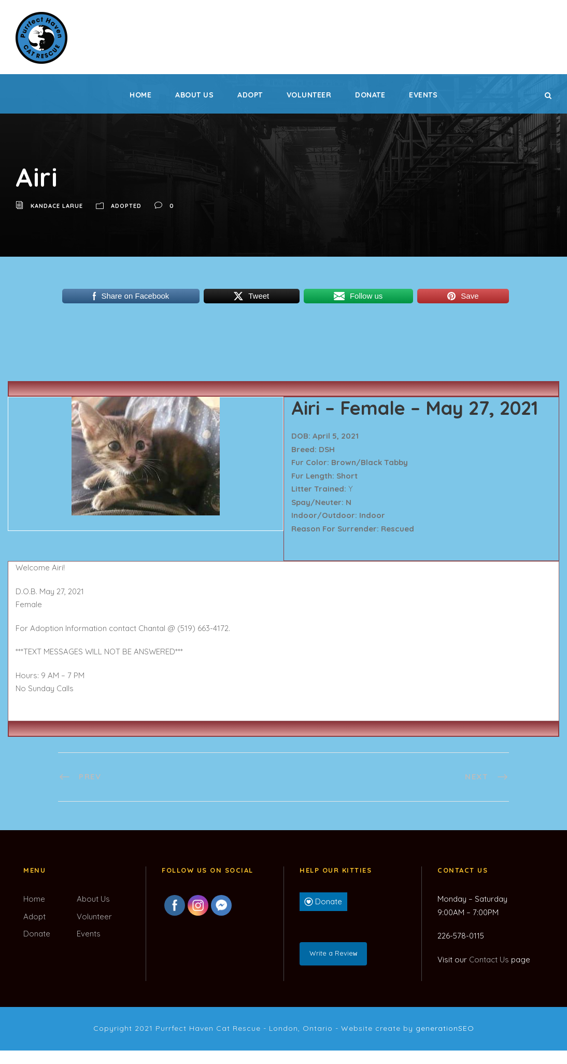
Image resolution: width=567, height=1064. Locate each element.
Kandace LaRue (57, 205)
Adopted (126, 205)
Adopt (250, 95)
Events (423, 95)
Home (140, 95)
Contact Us (489, 959)
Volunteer (309, 95)
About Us (194, 95)
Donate (370, 95)
